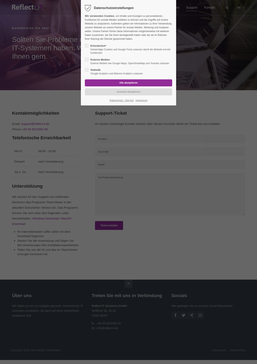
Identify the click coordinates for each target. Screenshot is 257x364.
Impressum (141, 100)
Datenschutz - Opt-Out (121, 100)
